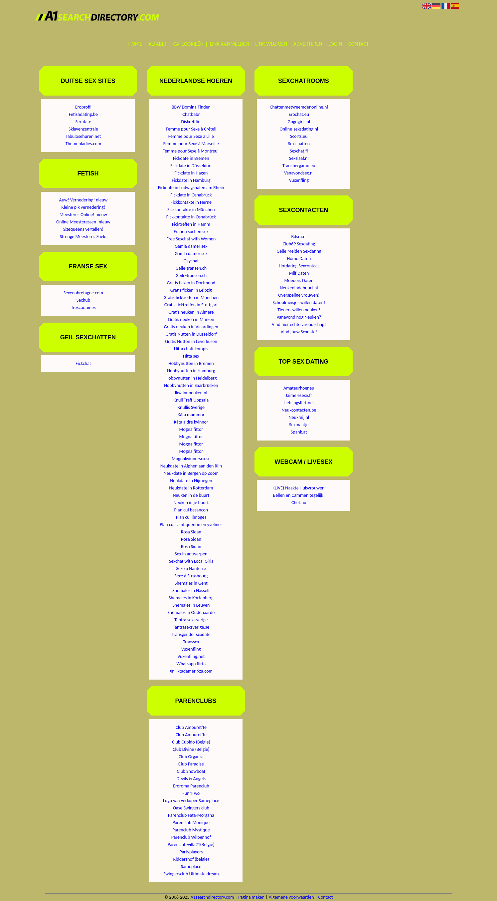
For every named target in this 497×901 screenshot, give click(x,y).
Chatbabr (191, 114)
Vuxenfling (191, 649)
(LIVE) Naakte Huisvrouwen (299, 488)
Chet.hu (298, 502)
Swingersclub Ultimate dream (191, 874)
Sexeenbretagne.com (83, 293)
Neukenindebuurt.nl (299, 288)
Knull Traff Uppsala (191, 400)
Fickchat (83, 363)
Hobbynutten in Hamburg (191, 371)
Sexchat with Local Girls (191, 561)
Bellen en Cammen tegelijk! (299, 495)
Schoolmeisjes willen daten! (298, 302)
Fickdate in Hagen (191, 173)
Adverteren (307, 44)
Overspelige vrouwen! (298, 295)
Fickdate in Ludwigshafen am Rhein (191, 187)
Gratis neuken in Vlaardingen (191, 327)
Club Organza (191, 756)
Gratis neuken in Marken (191, 319)
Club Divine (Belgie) (191, 749)
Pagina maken (251, 897)
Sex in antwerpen (191, 554)
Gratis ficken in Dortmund (191, 283)
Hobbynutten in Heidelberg (191, 378)
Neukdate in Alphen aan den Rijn (191, 466)
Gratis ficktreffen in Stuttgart (191, 305)
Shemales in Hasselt (191, 590)
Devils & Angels (191, 778)
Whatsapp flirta (191, 664)
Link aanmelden (229, 44)
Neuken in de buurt (191, 495)
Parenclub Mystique (191, 830)
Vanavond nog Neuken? (299, 317)
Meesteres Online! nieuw (83, 214)
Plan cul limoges (191, 517)
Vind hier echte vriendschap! (299, 324)
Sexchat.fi (299, 151)
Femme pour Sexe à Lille (191, 136)
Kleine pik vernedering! (83, 207)
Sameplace (191, 866)
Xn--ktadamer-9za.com (191, 671)
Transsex (191, 642)
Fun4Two (191, 793)
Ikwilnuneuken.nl (191, 393)
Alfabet (157, 44)
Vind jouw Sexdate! (299, 332)
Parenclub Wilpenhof (191, 837)
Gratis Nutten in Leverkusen (191, 341)
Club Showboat (191, 771)
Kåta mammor (191, 415)
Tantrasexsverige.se (191, 627)
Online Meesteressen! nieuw (83, 222)
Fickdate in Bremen (191, 158)
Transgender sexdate (191, 634)
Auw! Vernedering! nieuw (83, 200)
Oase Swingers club (191, 808)
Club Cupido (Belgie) (191, 742)
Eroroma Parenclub (191, 786)
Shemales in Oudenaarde (191, 612)
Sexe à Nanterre (191, 568)
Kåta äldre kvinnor (191, 422)
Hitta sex (191, 356)
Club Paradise (191, 764)
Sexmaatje (299, 425)
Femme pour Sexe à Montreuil (191, 151)
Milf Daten (299, 273)
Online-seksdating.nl (299, 129)
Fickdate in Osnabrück (191, 195)
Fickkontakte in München (191, 209)
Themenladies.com (83, 144)
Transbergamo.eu (298, 165)
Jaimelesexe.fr (298, 395)
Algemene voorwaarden (291, 897)
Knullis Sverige (191, 407)
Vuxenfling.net (191, 656)
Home (135, 44)
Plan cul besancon (191, 510)
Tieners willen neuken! (298, 310)
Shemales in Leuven (191, 605)
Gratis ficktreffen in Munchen (191, 297)
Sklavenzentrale (83, 129)
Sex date (83, 122)
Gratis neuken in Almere (191, 312)
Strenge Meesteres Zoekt (83, 236)
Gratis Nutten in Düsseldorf (191, 334)
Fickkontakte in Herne (191, 202)
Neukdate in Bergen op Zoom (191, 473)
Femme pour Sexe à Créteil (191, 129)
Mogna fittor (191, 429)
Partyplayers (191, 852)
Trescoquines (83, 307)
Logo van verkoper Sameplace (191, 800)
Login (335, 44)
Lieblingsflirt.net (298, 403)
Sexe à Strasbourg (191, 576)
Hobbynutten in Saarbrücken (191, 385)
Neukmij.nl (299, 417)
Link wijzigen (271, 44)
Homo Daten (299, 258)
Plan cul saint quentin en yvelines (191, 524)
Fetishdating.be (83, 114)
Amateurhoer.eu (298, 388)
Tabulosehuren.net (83, 136)
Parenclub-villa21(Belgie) (191, 844)
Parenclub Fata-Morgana (191, 815)
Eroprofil (83, 107)
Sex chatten (299, 144)
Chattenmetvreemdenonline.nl (299, 107)
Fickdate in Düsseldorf (191, 165)
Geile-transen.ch (191, 268)
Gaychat (191, 261)
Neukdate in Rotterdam (191, 488)
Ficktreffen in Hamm (191, 224)
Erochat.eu (299, 114)
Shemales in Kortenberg (191, 598)
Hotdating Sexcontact (299, 266)
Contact (358, 44)
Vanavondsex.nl (298, 173)
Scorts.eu (299, 136)
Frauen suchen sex (191, 231)
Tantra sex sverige (191, 620)
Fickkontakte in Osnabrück (191, 217)
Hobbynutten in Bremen (191, 363)
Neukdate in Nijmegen (191, 480)
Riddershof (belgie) (191, 859)
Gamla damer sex (191, 246)
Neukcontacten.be (299, 410)
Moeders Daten (298, 280)
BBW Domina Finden (191, 107)
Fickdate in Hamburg (191, 180)
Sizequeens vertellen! (83, 229)
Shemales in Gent (191, 583)
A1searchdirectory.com (212, 897)
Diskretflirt (191, 122)
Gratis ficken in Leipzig (191, 290)
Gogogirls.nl (299, 122)
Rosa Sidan (191, 532)
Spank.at (299, 432)
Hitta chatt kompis (191, 349)
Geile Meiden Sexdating (298, 251)
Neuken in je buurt (191, 502)
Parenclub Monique (191, 822)
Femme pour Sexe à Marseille (191, 144)
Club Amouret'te (191, 727)
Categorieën (188, 44)
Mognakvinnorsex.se (191, 458)
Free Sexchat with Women (191, 239)
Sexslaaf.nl (299, 158)
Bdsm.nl (299, 236)
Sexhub (83, 300)
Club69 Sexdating (299, 244)
